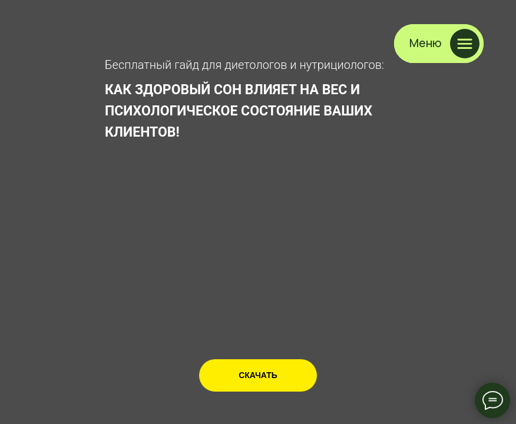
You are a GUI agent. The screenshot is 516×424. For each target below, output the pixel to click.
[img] (52, 39)
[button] (439, 43)
